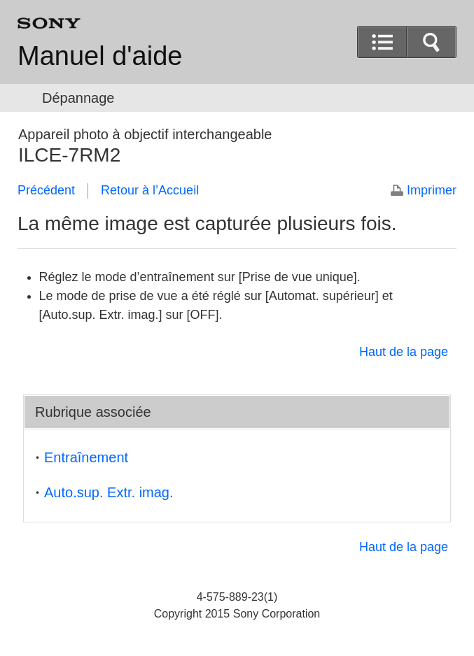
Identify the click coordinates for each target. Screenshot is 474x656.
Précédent (46, 190)
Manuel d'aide (100, 56)
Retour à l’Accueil (150, 190)
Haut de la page (403, 352)
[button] (431, 42)
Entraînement (86, 457)
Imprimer (431, 190)
